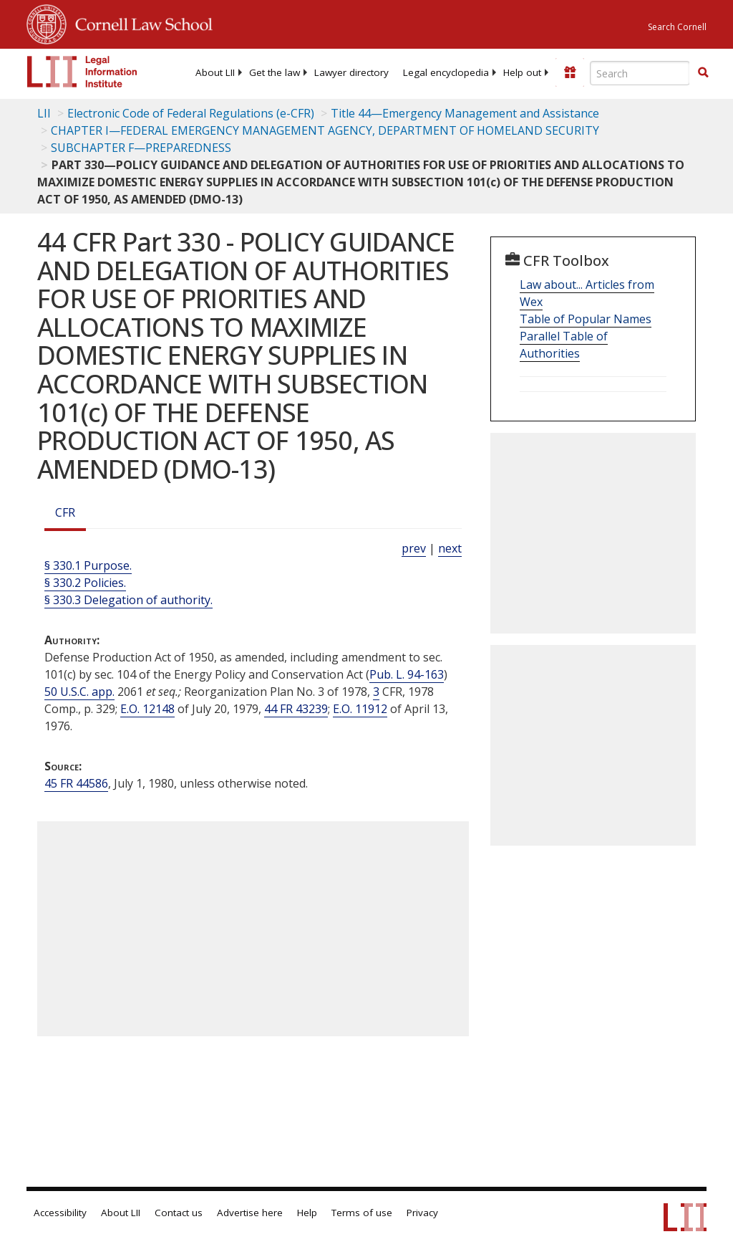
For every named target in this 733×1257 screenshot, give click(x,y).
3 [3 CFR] (376, 691)
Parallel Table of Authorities (564, 344)
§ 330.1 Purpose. (88, 565)
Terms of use (361, 1212)
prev (414, 548)
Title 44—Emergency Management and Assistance (465, 113)
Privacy (422, 1212)
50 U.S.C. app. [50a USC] (79, 691)
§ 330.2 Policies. (85, 583)
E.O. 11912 (360, 709)
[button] (703, 72)
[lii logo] (82, 71)
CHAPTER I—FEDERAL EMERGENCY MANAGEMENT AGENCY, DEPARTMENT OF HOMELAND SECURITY (325, 130)
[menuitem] (215, 72)
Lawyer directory (351, 72)
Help (307, 1212)
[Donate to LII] (569, 72)
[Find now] (703, 73)
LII (44, 113)
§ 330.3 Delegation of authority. (128, 600)
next (450, 548)
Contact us (179, 1212)
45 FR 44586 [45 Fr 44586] (76, 783)
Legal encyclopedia (446, 72)
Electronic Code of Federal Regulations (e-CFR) (190, 113)
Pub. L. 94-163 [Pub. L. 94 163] (406, 674)
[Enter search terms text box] (640, 73)
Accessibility (60, 1212)
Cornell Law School (140, 22)
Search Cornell (677, 27)
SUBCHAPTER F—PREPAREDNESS (141, 148)
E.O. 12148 (147, 709)
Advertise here (250, 1212)
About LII (215, 72)
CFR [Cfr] (65, 512)
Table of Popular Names (585, 319)
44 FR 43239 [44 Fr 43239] (296, 709)
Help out (522, 72)
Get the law (274, 72)
